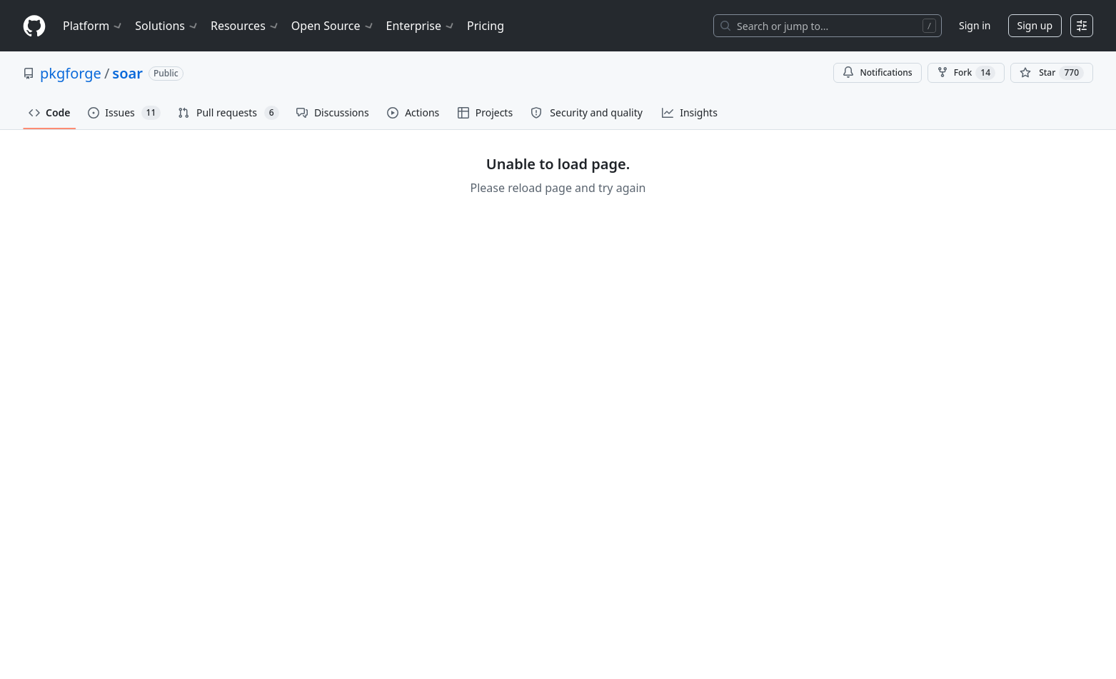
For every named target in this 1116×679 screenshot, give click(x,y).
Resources (245, 26)
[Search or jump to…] (827, 25)
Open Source (333, 26)
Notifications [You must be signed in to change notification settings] (877, 72)
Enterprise (421, 26)
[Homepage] (34, 26)
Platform (93, 26)
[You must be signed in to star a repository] (1051, 73)
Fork (966, 73)
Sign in (974, 25)
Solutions (167, 26)
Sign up (1034, 25)
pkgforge (70, 73)
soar (127, 73)
